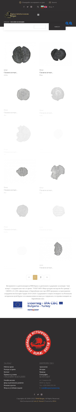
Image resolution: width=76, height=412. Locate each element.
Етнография (43, 374)
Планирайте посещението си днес (32, 2)
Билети (53, 2)
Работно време (9, 367)
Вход (51, 7)
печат (6, 70)
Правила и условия (10, 374)
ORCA (54, 401)
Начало (6, 22)
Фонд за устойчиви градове (13, 388)
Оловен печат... (10, 72)
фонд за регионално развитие (14, 383)
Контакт (6, 372)
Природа (42, 372)
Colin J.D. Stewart (38, 401)
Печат (41, 70)
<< (29, 277)
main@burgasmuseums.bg (50, 388)
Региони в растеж (10, 385)
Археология (43, 367)
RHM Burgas (40, 398)
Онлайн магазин (9, 380)
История (42, 369)
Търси (57, 26)
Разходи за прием (10, 369)
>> (47, 277)
